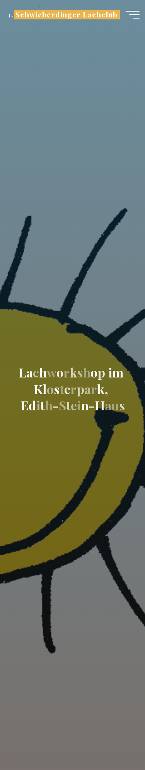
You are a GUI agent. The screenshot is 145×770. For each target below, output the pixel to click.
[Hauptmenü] (133, 15)
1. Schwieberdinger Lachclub (62, 14)
